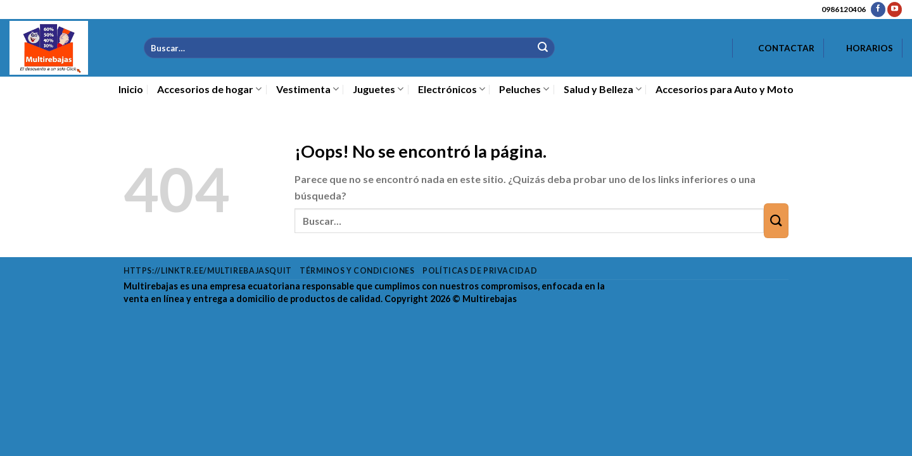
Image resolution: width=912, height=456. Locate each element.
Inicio (130, 89)
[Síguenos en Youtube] (894, 9)
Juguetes (378, 89)
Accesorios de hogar (209, 89)
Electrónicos (451, 89)
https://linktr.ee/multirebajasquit (208, 271)
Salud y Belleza (603, 89)
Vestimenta (307, 89)
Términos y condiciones (357, 271)
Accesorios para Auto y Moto (725, 89)
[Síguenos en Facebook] (878, 9)
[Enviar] (542, 48)
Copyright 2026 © (450, 298)
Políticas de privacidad (479, 271)
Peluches (524, 89)
